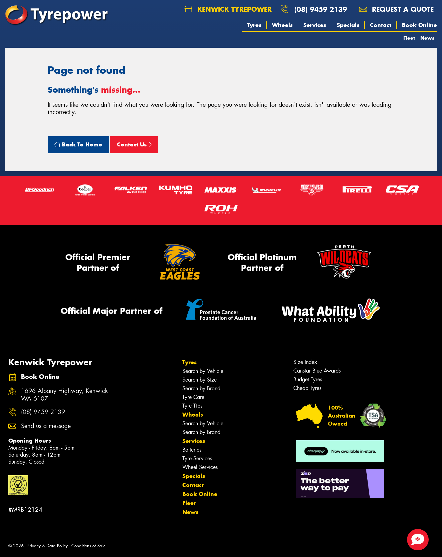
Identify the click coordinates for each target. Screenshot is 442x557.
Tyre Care (193, 397)
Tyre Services (197, 458)
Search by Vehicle (202, 371)
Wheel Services (200, 467)
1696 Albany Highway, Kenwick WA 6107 (64, 395)
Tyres (254, 25)
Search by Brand (201, 388)
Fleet (409, 38)
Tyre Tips (192, 405)
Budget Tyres (307, 379)
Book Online (419, 25)
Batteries (191, 449)
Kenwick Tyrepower (228, 9)
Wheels (282, 25)
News (427, 38)
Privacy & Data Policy (47, 546)
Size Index (305, 362)
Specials (348, 25)
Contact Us (134, 144)
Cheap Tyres (307, 388)
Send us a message (46, 426)
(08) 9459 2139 (320, 9)
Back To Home (78, 144)
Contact (380, 25)
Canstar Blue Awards (317, 370)
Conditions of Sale (88, 546)
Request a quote (396, 9)
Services (314, 25)
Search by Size (199, 379)
